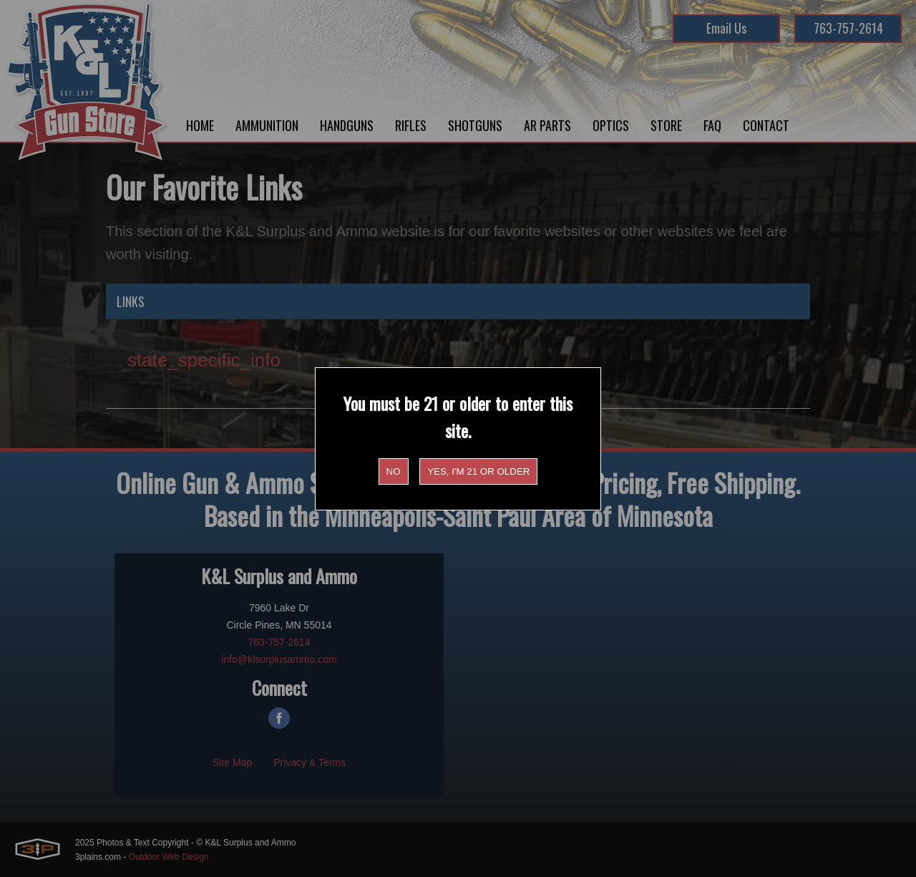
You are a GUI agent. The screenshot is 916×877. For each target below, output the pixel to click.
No (393, 471)
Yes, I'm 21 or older (478, 471)
